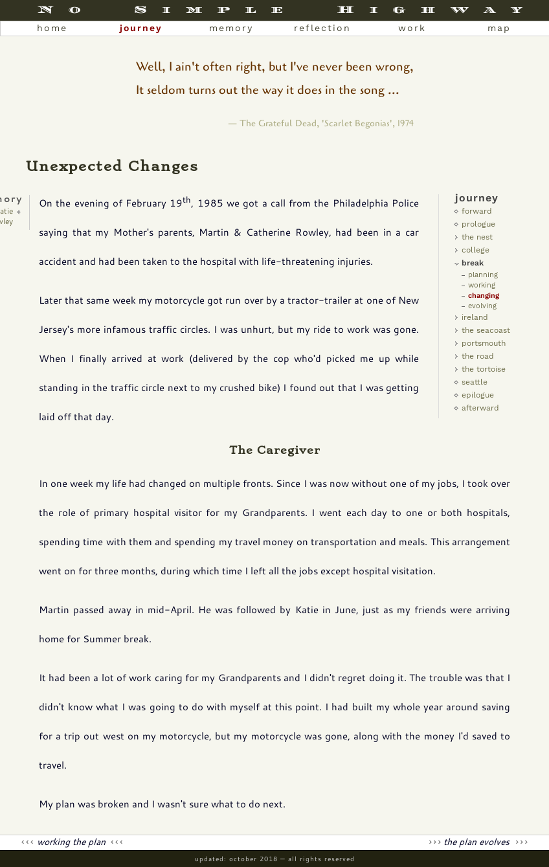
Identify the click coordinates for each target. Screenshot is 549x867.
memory (231, 28)
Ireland (475, 317)
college (475, 249)
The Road (478, 356)
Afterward (480, 407)
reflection (322, 28)
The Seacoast (486, 330)
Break (473, 262)
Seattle (474, 382)
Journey (477, 198)
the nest (477, 237)
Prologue (478, 224)
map (499, 28)
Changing (483, 295)
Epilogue (478, 395)
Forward (477, 211)
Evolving (482, 306)
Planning (483, 275)
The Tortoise (484, 369)
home (52, 28)
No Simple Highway (287, 9)
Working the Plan (72, 841)
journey (141, 28)
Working (481, 285)
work (412, 28)
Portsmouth (484, 343)
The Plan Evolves (478, 841)
